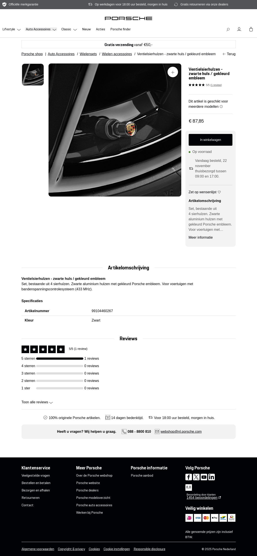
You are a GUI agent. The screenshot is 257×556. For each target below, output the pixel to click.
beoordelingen (202, 498)
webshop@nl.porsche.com (181, 431)
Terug (231, 54)
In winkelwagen (210, 139)
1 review (216, 85)
